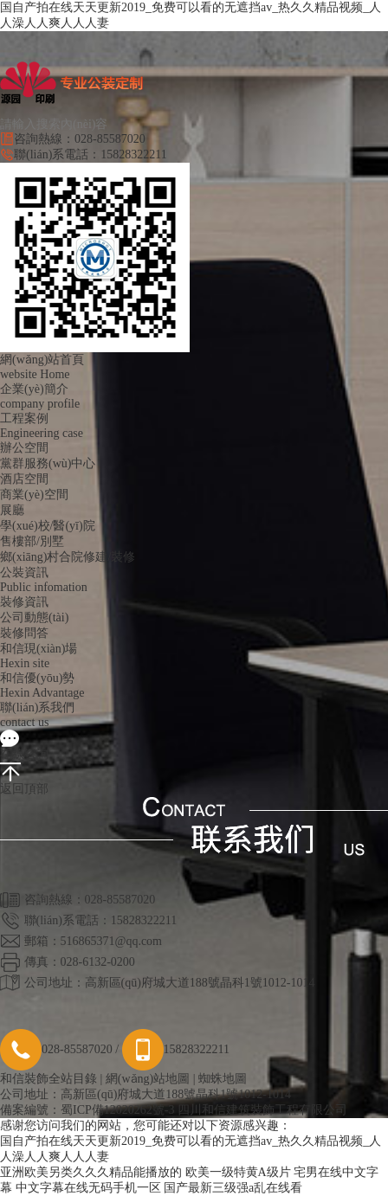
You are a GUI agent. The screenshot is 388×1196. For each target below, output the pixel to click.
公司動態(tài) (34, 617)
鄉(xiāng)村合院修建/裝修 (67, 556)
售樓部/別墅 (32, 541)
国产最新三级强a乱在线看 (233, 1187)
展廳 (12, 510)
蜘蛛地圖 (222, 1078)
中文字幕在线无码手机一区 (88, 1187)
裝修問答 (24, 633)
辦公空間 (24, 447)
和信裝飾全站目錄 (48, 1078)
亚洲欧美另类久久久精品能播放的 (91, 1172)
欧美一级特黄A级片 (238, 1172)
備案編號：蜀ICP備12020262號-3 (87, 1109)
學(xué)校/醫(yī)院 (47, 525)
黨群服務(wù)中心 (47, 463)
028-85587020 (56, 1049)
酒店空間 (24, 479)
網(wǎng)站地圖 (148, 1078)
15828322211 (176, 1049)
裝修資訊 (24, 601)
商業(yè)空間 (34, 494)
